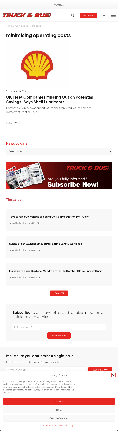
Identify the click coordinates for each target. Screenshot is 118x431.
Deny (59, 409)
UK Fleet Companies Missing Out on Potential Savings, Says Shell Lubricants (49, 99)
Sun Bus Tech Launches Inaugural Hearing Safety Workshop (45, 243)
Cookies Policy (50, 425)
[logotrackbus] (27, 15)
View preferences (59, 418)
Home (9, 26)
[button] (113, 375)
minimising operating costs (28, 26)
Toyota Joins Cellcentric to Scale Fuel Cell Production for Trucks (49, 216)
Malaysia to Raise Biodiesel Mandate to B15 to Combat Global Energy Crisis (55, 271)
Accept (59, 401)
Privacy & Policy (66, 425)
